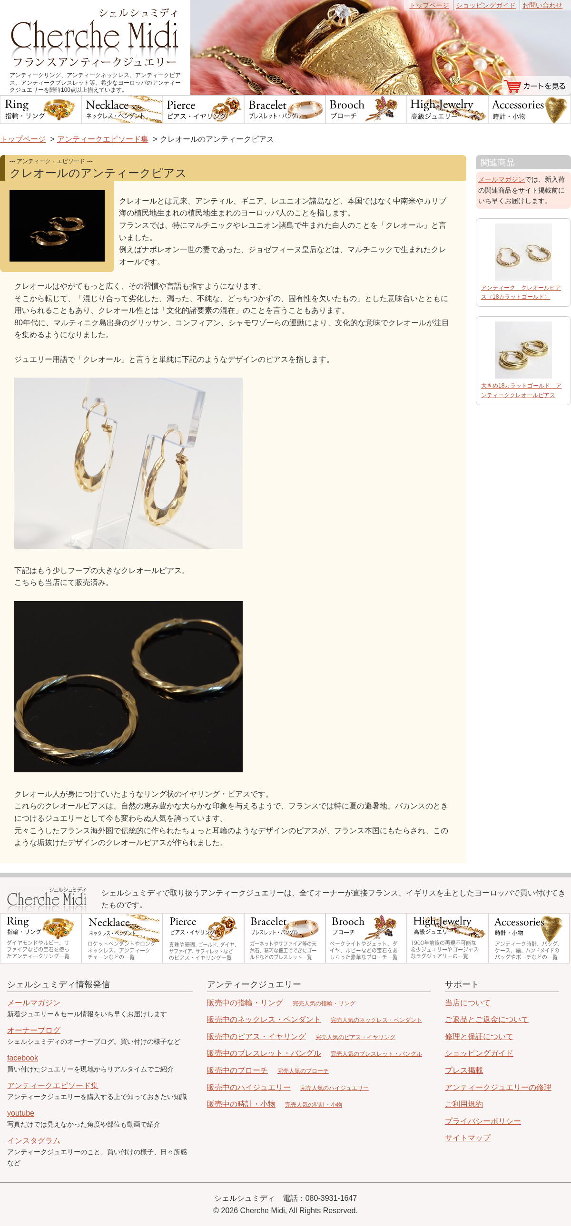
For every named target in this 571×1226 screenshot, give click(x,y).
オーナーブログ (33, 1030)
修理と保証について (479, 1036)
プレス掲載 (464, 1070)
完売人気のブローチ (303, 1071)
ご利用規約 (464, 1104)
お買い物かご (536, 85)
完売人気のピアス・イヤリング (355, 1037)
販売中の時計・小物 (241, 1104)
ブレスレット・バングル (284, 109)
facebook (22, 1058)
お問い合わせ (542, 5)
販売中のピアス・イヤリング (256, 1036)
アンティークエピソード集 (102, 139)
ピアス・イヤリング (203, 109)
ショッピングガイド (486, 5)
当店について (468, 1003)
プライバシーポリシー (483, 1121)
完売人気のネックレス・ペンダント (376, 1020)
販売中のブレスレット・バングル (264, 1053)
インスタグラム (33, 1141)
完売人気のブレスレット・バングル (376, 1054)
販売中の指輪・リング (245, 1003)
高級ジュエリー (447, 109)
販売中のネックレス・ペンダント (264, 1019)
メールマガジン (501, 179)
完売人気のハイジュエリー (334, 1088)
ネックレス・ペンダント (122, 109)
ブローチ (366, 109)
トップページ (429, 5)
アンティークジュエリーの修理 (498, 1087)
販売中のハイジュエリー (249, 1087)
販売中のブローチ (237, 1070)
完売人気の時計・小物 (313, 1104)
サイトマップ (468, 1138)
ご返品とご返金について (487, 1019)
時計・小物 (529, 109)
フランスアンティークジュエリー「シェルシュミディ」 (95, 36)
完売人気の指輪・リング (324, 1003)
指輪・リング (40, 109)
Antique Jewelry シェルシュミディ (47, 900)
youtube (20, 1113)
